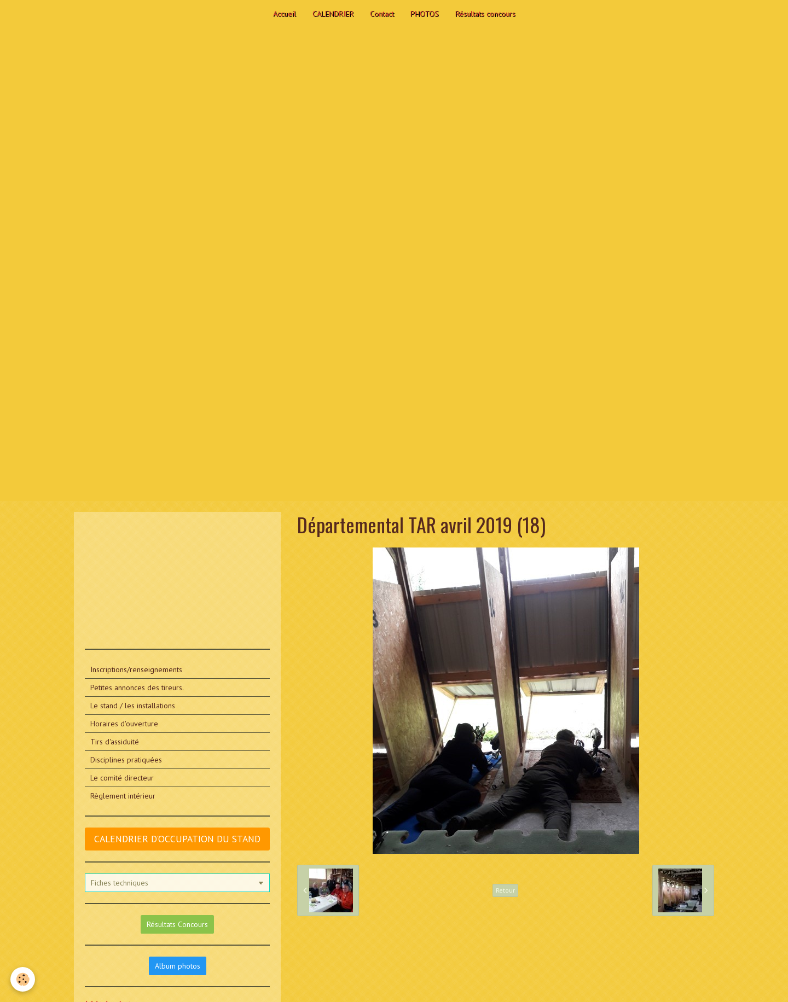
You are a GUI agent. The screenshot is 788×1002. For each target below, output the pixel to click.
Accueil (284, 14)
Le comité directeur (122, 778)
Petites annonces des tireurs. (137, 687)
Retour (505, 890)
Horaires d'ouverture (124, 724)
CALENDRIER (333, 14)
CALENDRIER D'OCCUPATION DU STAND (177, 838)
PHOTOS (424, 14)
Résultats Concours (177, 924)
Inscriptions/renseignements (136, 669)
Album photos (177, 966)
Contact (382, 14)
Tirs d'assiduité (114, 742)
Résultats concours (485, 14)
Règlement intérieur (122, 796)
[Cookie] (23, 979)
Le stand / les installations (132, 705)
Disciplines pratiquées (126, 760)
